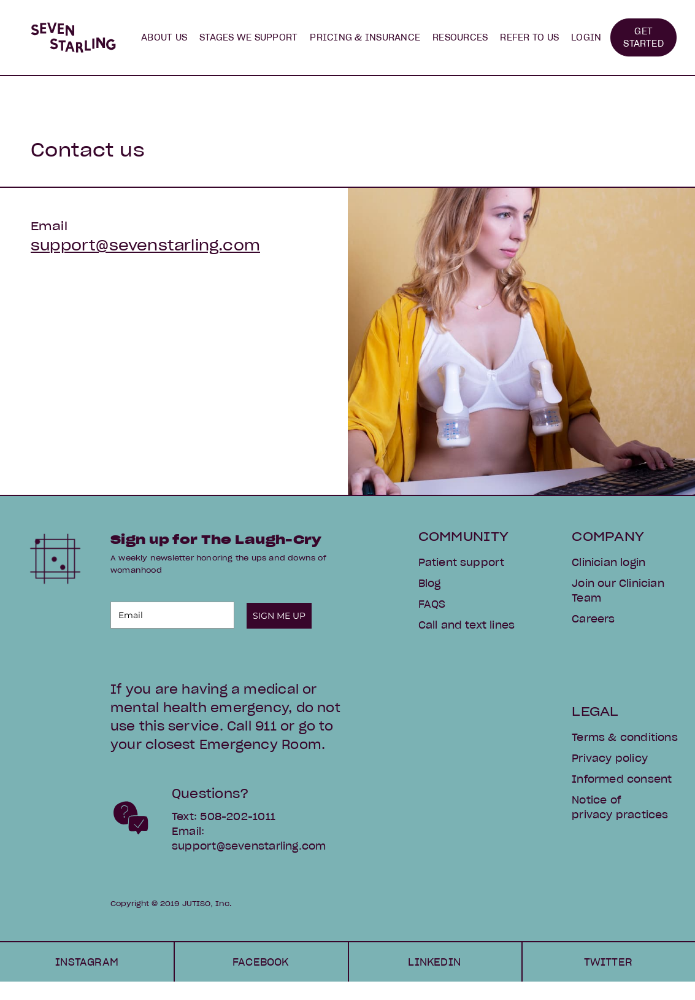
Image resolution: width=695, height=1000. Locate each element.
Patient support (461, 562)
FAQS (432, 604)
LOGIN (586, 37)
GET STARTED (643, 37)
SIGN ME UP (279, 615)
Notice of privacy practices (620, 807)
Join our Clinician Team (618, 590)
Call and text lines (466, 625)
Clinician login (608, 562)
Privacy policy (610, 758)
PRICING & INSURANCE (365, 37)
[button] (164, 37)
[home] (73, 37)
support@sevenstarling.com (145, 245)
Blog (429, 583)
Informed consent (622, 779)
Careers (593, 619)
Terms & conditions (625, 737)
